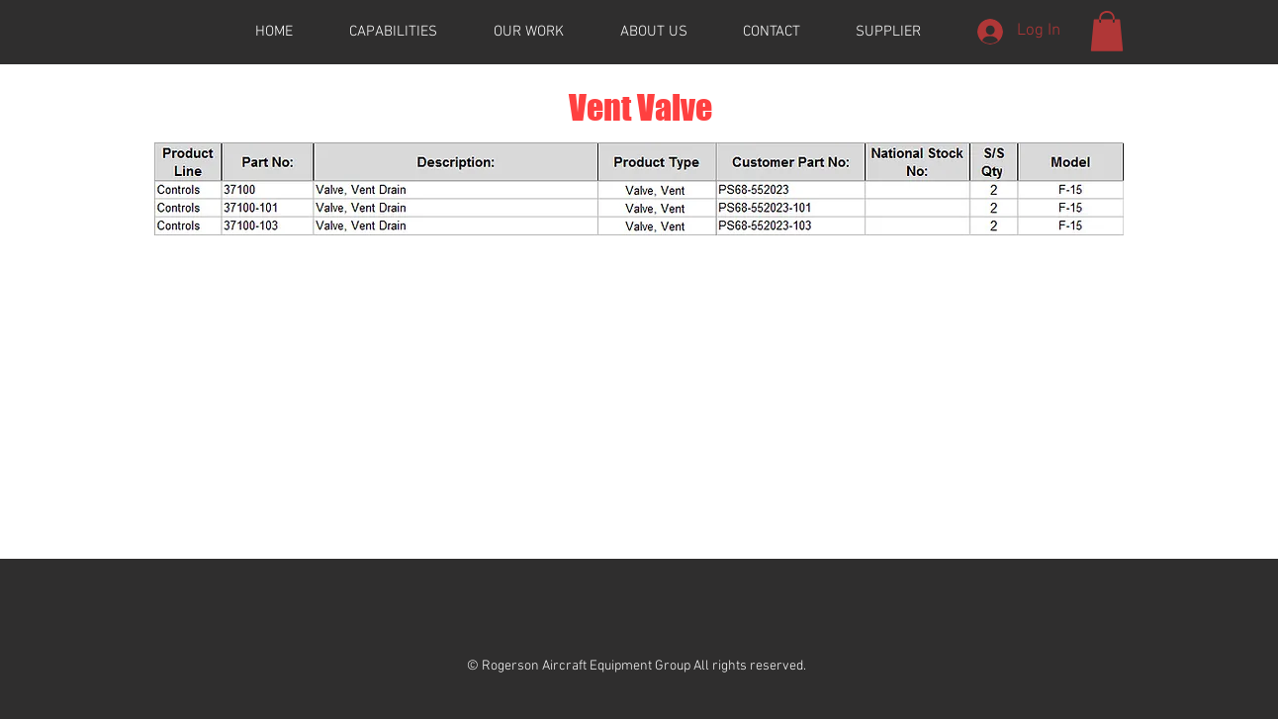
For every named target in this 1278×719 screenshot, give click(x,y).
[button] (1107, 31)
